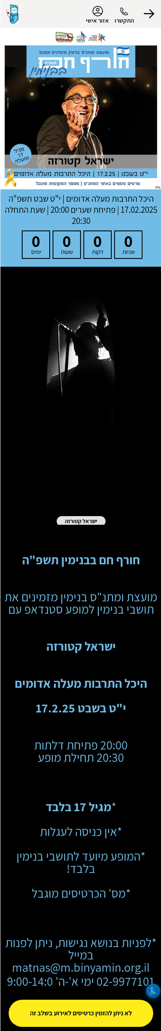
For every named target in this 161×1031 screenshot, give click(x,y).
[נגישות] (153, 991)
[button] (148, 14)
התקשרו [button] (123, 20)
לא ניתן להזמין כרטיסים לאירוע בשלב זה (80, 1013)
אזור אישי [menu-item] (96, 14)
